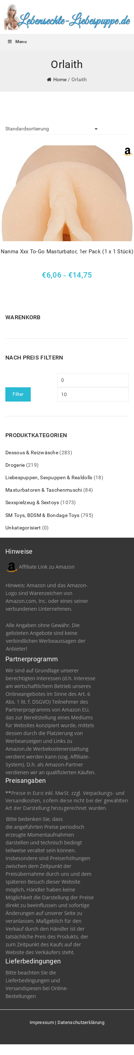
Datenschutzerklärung (81, 1022)
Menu (17, 41)
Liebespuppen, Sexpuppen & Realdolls (49, 477)
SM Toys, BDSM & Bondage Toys (42, 515)
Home (60, 79)
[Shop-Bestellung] (51, 129)
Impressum (42, 1022)
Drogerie (15, 465)
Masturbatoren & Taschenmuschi (43, 490)
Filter (18, 394)
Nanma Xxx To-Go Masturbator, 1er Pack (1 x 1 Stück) (67, 251)
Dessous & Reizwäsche (31, 452)
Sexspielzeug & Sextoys (32, 502)
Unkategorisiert (23, 528)
